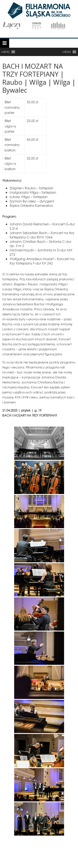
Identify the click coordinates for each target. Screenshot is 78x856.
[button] (5, 52)
